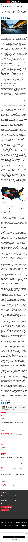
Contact (15, 498)
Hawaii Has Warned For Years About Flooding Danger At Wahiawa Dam (12, 485)
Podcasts (2, 498)
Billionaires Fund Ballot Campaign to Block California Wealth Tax (11, 457)
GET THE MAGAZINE (5, 510)
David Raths (4, 406)
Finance (2, 456)
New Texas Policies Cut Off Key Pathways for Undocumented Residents (12, 474)
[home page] (14, 1)
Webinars (2, 497)
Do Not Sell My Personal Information (6, 513)
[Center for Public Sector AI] (17, 525)
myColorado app (6, 124)
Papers (2, 495)
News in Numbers (4, 427)
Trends (2, 4)
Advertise (15, 500)
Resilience (2, 415)
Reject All (20, 537)
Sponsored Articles (4, 500)
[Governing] (4, 522)
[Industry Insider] (17, 522)
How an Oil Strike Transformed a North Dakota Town (9, 416)
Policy (2, 444)
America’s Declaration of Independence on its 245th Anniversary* (11, 463)
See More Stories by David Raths (8, 409)
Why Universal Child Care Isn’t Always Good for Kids (9, 445)
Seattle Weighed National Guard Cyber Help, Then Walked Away (11, 434)
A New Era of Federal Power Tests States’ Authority (9, 440)
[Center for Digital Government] (4, 525)
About (15, 495)
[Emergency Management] (24, 525)
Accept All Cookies (8, 537)
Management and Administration (6, 433)
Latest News (3, 413)
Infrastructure (3, 484)
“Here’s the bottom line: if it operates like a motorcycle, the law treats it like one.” (13, 423)
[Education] (11, 525)
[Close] (26, 533)
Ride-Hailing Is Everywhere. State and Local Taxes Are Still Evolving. (12, 468)
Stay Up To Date (3, 503)
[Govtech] (11, 522)
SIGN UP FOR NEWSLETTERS (6, 507)
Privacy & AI (16, 497)
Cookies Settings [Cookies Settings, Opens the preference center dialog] (14, 539)
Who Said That (3, 421)
